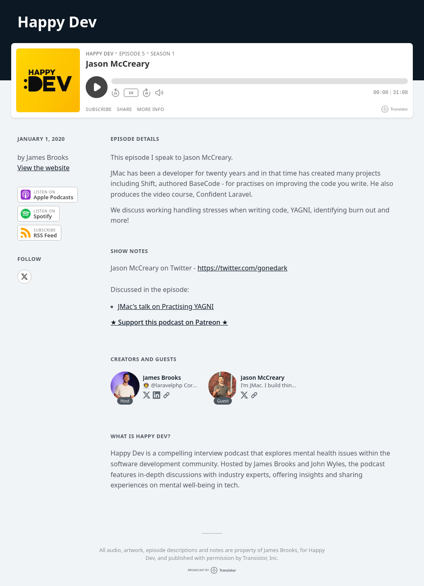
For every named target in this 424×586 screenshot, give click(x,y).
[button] (259, 81)
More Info (150, 109)
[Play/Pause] (48, 80)
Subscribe (99, 109)
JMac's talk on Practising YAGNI (166, 306)
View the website (43, 167)
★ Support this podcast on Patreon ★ (169, 322)
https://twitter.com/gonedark (242, 268)
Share (124, 109)
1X (130, 93)
